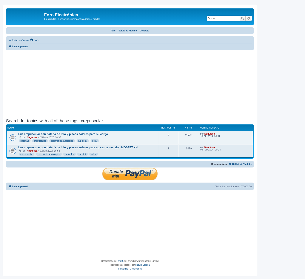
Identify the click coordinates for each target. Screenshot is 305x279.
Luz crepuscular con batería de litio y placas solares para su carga (63, 134)
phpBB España (142, 265)
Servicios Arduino (128, 30)
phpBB (121, 261)
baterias (24, 141)
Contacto (144, 30)
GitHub (234, 164)
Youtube (246, 164)
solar (94, 141)
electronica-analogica (62, 141)
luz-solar (82, 141)
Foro (113, 30)
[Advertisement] (130, 85)
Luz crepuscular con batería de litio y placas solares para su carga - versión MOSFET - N (78, 147)
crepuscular (40, 141)
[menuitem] (34, 40)
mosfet (82, 154)
